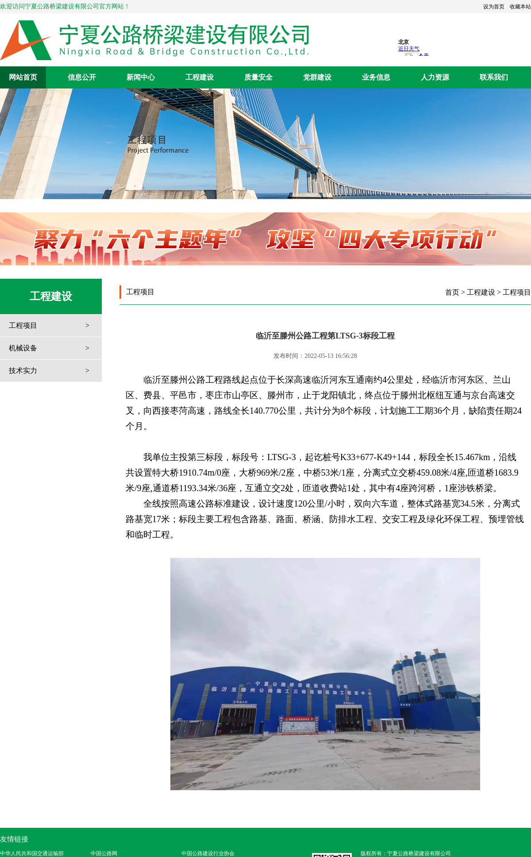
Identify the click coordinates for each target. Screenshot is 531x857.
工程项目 (23, 325)
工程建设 (199, 77)
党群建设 (317, 77)
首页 (452, 292)
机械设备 (23, 348)
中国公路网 (104, 853)
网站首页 (23, 77)
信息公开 (82, 77)
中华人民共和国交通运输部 (32, 853)
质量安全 (258, 77)
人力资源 (435, 77)
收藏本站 (520, 7)
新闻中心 (141, 77)
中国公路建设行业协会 (208, 853)
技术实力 (23, 370)
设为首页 (493, 7)
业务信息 (376, 77)
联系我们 (494, 77)
